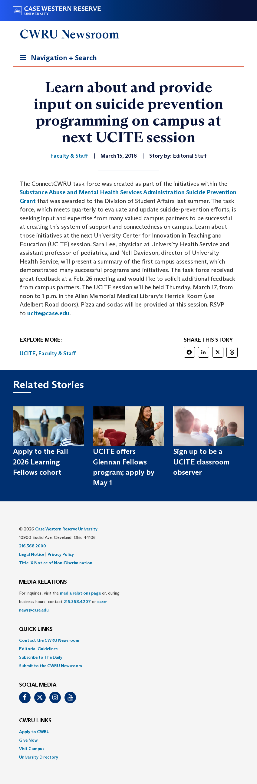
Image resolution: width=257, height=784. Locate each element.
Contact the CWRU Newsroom (49, 640)
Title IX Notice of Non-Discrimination (55, 563)
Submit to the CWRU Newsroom (50, 665)
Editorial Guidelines (38, 648)
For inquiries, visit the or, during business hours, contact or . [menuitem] (69, 601)
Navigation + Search (56, 58)
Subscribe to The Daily (40, 657)
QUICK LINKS (36, 629)
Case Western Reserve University (66, 529)
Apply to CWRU (34, 731)
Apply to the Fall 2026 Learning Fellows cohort (40, 462)
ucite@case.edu (48, 313)
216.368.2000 (32, 546)
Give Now (28, 740)
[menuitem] (128, 640)
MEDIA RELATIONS (43, 582)
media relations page (80, 593)
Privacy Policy (61, 554)
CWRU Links (35, 721)
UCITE (28, 353)
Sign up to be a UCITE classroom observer (201, 462)
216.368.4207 (77, 601)
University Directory (38, 757)
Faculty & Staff (57, 353)
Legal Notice (31, 554)
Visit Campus (31, 748)
